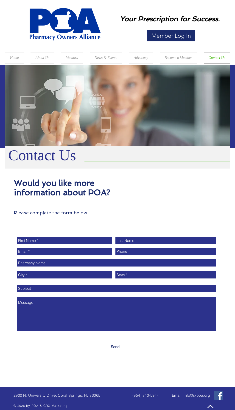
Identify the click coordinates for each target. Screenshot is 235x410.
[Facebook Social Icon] (218, 395)
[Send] (115, 347)
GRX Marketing (55, 405)
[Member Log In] (171, 35)
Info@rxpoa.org (197, 395)
